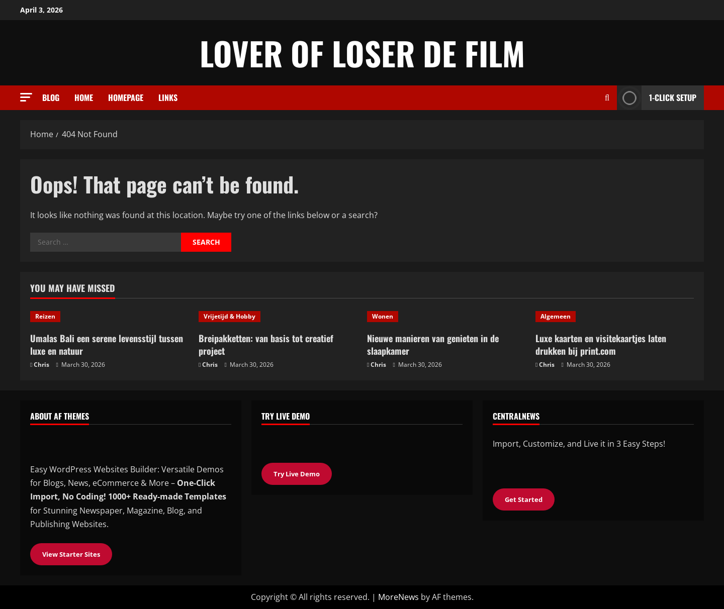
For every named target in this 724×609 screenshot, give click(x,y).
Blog (50, 97)
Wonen (382, 316)
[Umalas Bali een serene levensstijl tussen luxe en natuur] (109, 317)
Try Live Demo (297, 473)
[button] (26, 97)
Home (83, 97)
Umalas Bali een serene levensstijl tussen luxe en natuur (106, 344)
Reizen (45, 316)
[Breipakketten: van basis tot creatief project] (278, 317)
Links (167, 97)
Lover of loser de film (362, 52)
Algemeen (555, 316)
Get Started (523, 499)
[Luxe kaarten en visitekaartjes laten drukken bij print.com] (614, 317)
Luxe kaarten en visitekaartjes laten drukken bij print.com (600, 344)
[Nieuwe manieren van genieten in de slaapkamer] (446, 317)
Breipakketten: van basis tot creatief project (266, 344)
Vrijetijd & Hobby (229, 316)
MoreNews (398, 596)
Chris (41, 364)
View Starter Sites (71, 554)
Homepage (125, 97)
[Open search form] (607, 98)
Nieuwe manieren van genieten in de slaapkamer (433, 344)
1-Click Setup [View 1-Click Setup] (656, 97)
